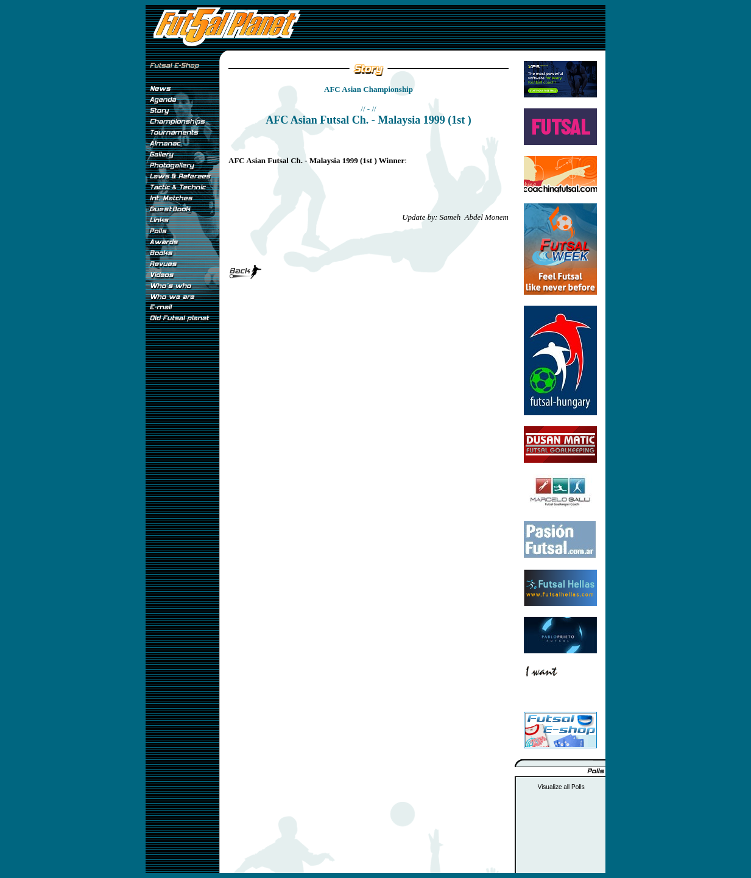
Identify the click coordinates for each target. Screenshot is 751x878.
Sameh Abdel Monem (474, 217)
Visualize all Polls (561, 787)
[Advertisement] (182, 529)
